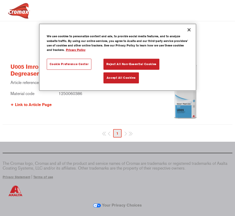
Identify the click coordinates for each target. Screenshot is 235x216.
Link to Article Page (33, 104)
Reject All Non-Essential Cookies (131, 64)
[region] (117, 57)
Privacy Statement (16, 177)
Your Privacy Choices (117, 205)
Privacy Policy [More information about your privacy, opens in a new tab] (76, 49)
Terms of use (43, 177)
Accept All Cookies (121, 77)
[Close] (189, 30)
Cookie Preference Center (69, 64)
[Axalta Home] (19, 15)
